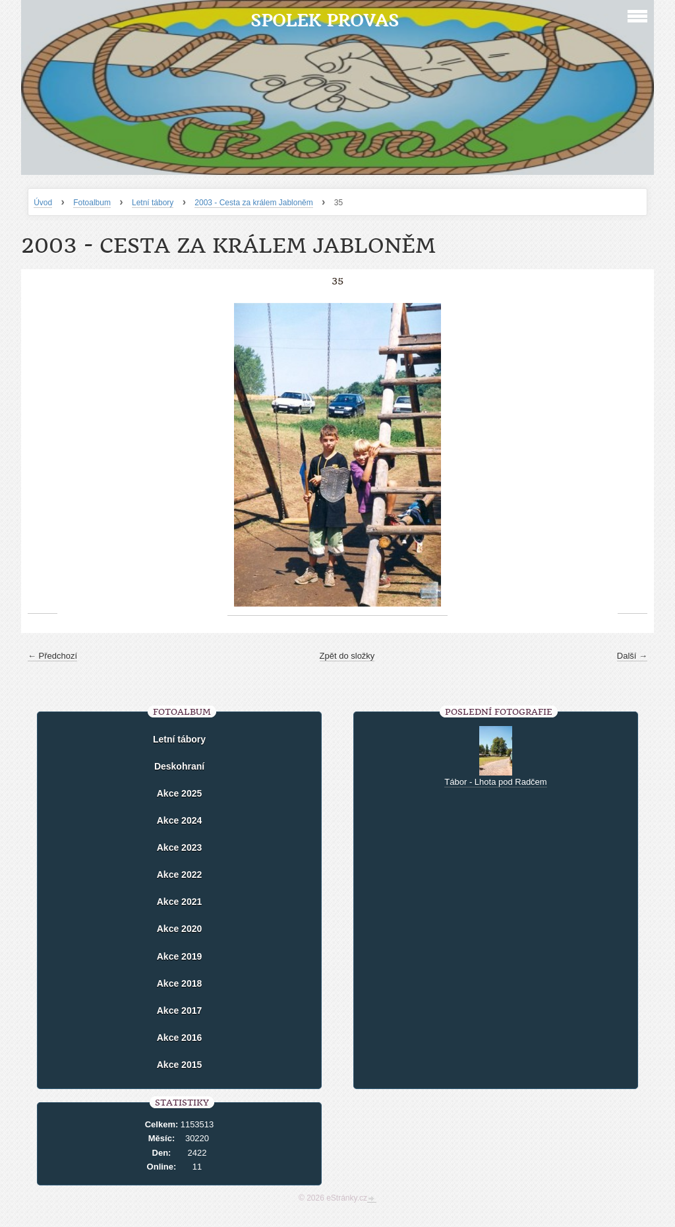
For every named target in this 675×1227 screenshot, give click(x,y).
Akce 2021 (179, 901)
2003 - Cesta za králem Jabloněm (253, 202)
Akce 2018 (179, 983)
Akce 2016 (179, 1037)
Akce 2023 (179, 847)
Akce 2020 (179, 928)
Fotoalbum (92, 202)
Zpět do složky (347, 656)
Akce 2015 (179, 1064)
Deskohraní (179, 766)
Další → (632, 656)
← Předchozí (52, 656)
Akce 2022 (179, 874)
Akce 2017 (179, 1010)
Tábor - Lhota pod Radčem (495, 782)
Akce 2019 (179, 956)
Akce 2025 (179, 793)
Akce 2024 (179, 820)
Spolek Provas (324, 20)
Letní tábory (152, 202)
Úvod (43, 202)
